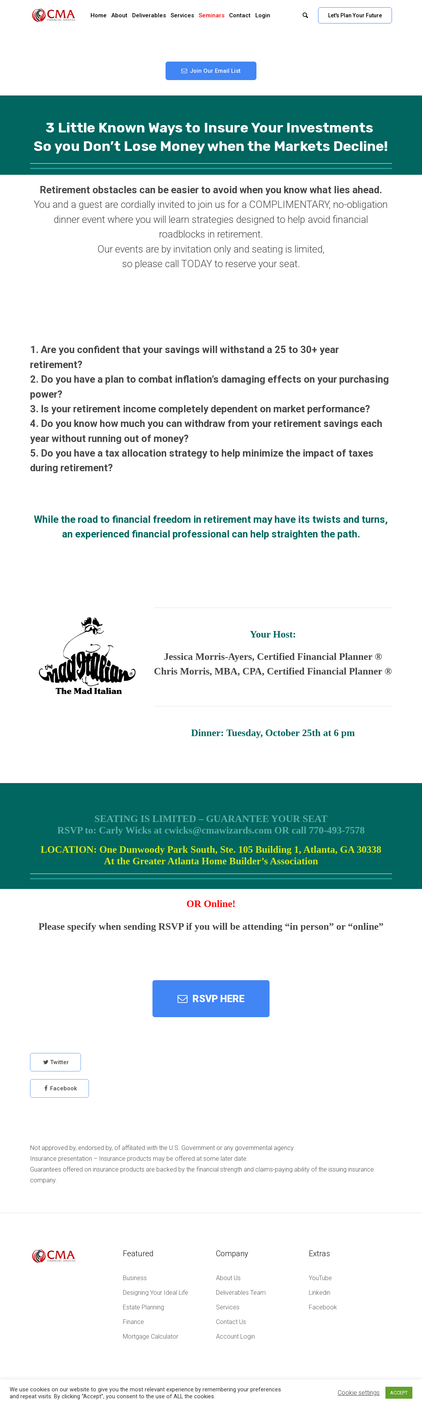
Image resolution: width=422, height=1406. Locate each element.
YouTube (320, 1278)
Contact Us (231, 1322)
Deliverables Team (241, 1292)
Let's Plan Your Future (355, 15)
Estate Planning (143, 1307)
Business (135, 1278)
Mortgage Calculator (150, 1336)
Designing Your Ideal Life (155, 1292)
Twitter (59, 1066)
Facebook (63, 1092)
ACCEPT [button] (399, 1393)
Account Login (235, 1336)
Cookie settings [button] (359, 1392)
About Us (228, 1278)
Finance (133, 1322)
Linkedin (319, 1292)
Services (227, 1307)
